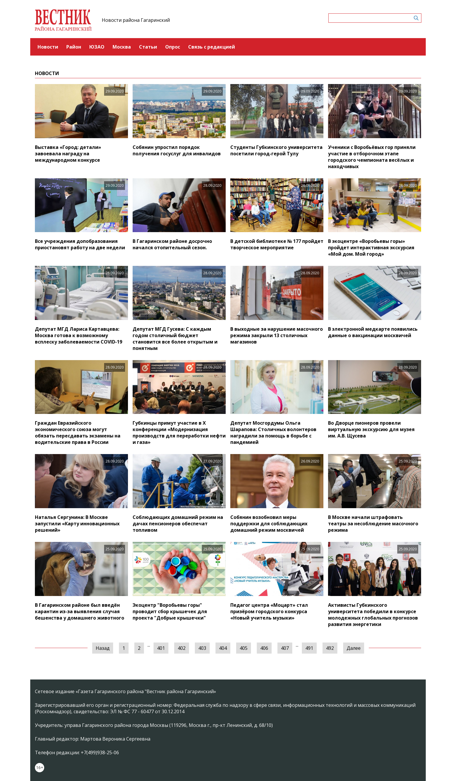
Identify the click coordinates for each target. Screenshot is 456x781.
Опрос (172, 47)
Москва (122, 47)
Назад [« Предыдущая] (103, 648)
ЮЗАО (96, 47)
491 (309, 648)
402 (182, 648)
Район (73, 47)
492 (330, 648)
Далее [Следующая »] (354, 648)
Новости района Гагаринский (136, 20)
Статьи (148, 47)
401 (161, 648)
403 (202, 648)
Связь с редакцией (211, 47)
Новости (48, 47)
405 (243, 648)
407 (285, 648)
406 (264, 648)
